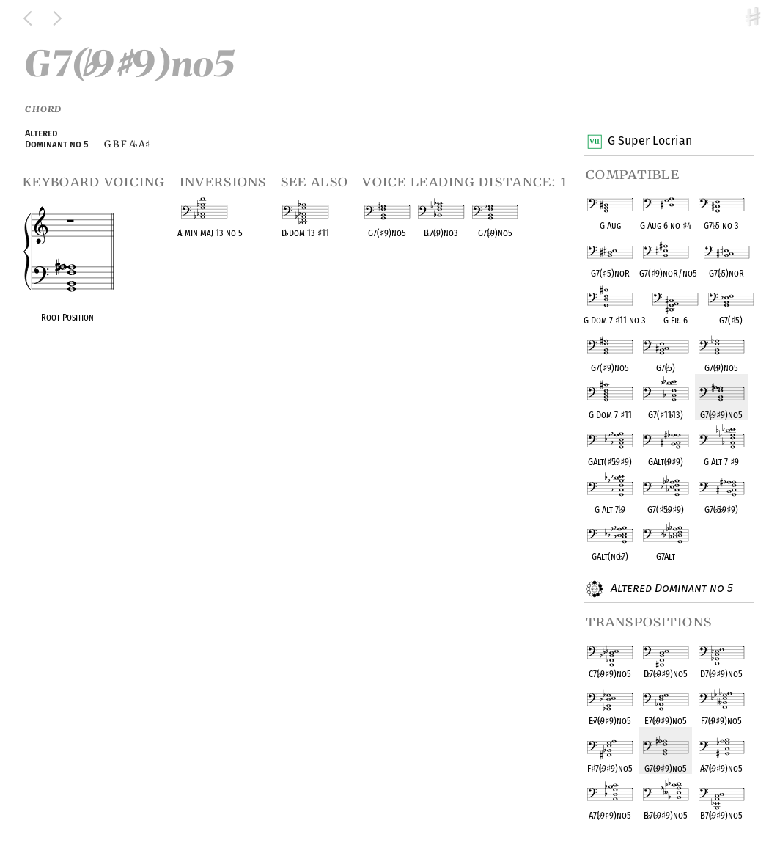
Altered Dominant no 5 (670, 589)
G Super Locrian (649, 141)
